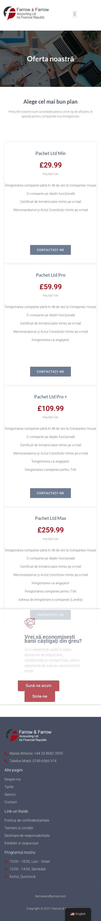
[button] (74, 14)
